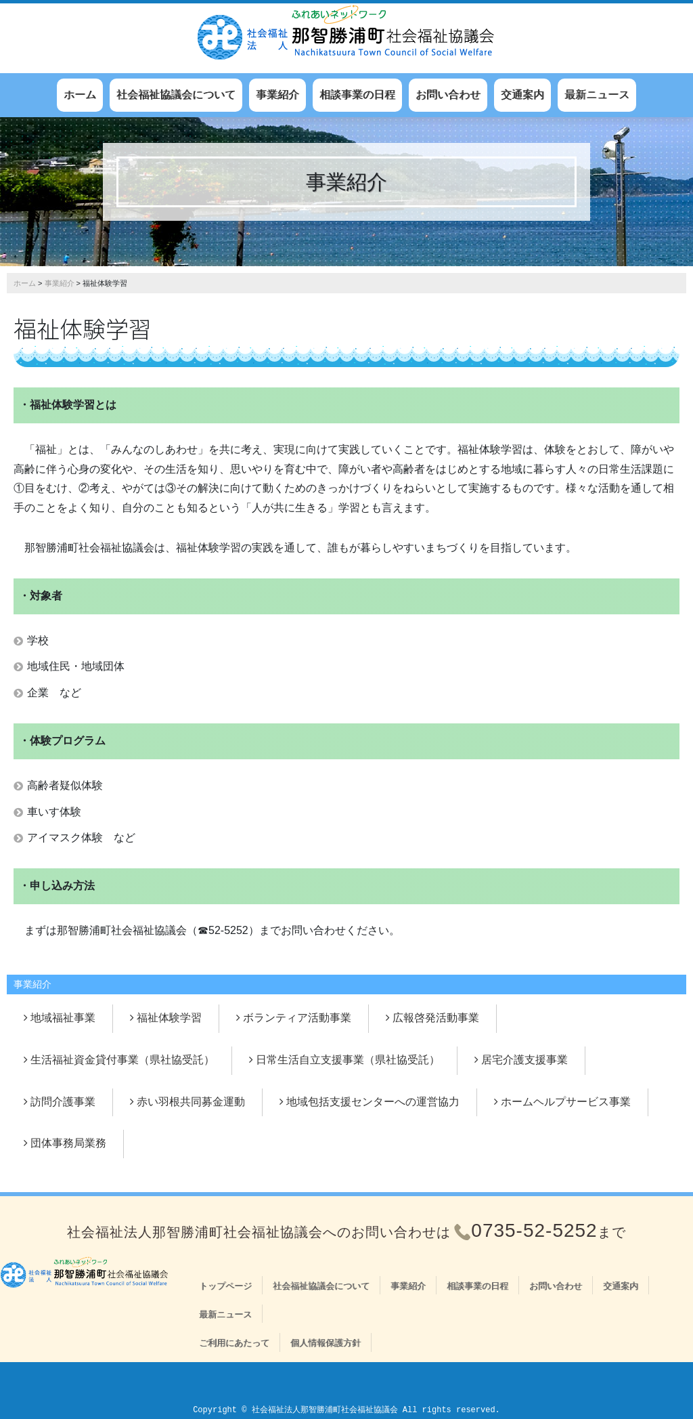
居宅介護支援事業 (524, 1059)
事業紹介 (277, 94)
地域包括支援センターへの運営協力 (373, 1101)
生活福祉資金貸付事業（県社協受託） (122, 1059)
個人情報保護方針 (325, 1343)
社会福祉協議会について (176, 94)
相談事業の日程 (357, 94)
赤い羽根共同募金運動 (191, 1101)
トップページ (225, 1286)
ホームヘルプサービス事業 (566, 1101)
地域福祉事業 (62, 1017)
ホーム (80, 94)
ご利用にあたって (234, 1343)
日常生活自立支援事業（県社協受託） (348, 1059)
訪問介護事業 (62, 1101)
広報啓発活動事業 (436, 1017)
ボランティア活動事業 (297, 1017)
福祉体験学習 (169, 1017)
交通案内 (522, 94)
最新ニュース (596, 94)
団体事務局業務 (68, 1143)
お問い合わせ (448, 94)
